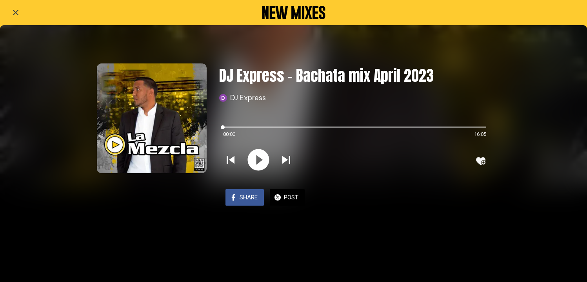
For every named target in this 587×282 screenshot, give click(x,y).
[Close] (15, 12)
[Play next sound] (286, 160)
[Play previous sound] (230, 160)
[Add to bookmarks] (480, 161)
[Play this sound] (258, 160)
